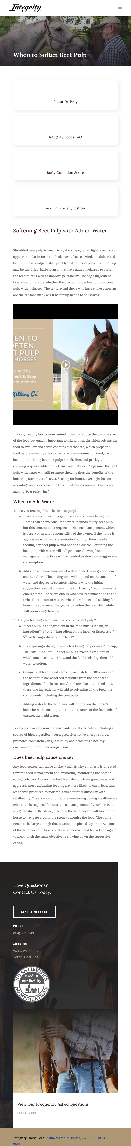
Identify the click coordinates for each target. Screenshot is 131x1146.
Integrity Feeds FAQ (65, 137)
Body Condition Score (65, 172)
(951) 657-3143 (23, 933)
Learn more (27, 1113)
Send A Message (34, 912)
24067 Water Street (27, 951)
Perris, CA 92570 (25, 957)
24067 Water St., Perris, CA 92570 (71, 1138)
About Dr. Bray (65, 101)
